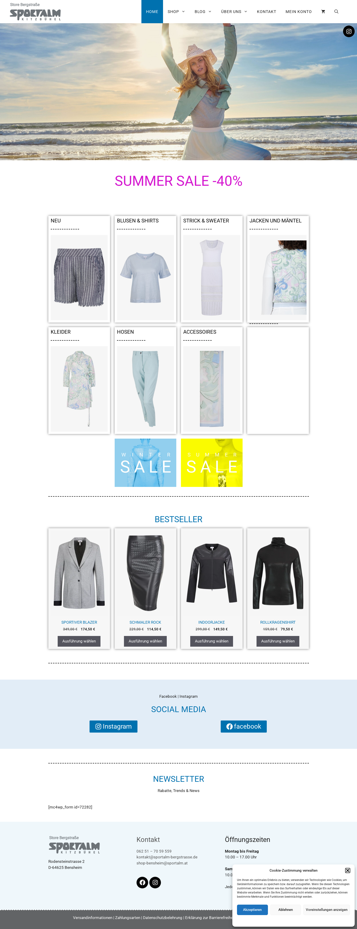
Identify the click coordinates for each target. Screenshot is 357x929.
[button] (347, 870)
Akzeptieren (252, 910)
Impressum (320, 920)
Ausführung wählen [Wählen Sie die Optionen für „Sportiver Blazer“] (79, 641)
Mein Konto (299, 11)
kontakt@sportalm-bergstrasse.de (167, 857)
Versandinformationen (92, 917)
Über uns (236, 11)
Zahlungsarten (127, 917)
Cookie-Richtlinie (270, 920)
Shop (179, 11)
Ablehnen (285, 910)
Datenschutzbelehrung (297, 920)
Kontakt (266, 11)
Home (152, 11)
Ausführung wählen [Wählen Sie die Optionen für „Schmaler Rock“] (145, 641)
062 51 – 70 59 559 (154, 851)
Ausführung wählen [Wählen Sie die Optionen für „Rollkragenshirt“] (278, 641)
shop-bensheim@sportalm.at (162, 863)
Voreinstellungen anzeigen (326, 910)
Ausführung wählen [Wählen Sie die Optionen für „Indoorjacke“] (211, 641)
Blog (206, 11)
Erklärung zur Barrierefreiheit (210, 917)
